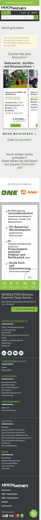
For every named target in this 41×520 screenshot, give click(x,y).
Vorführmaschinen (10, 463)
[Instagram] (21, 353)
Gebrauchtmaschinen (11, 461)
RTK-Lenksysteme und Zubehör (15, 335)
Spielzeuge (6, 343)
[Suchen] (35, 17)
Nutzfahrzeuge (8, 385)
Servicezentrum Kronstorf (13, 430)
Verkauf (5, 427)
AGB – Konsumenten (10, 494)
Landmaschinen (9, 330)
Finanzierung (7, 395)
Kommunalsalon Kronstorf (13, 440)
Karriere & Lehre (9, 410)
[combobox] (19, 17)
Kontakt (5, 502)
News (4, 367)
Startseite (28, 164)
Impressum (6, 490)
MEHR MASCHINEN (20, 133)
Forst (4, 338)
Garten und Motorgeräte (12, 340)
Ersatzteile (6, 332)
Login (23, 13)
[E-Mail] (4, 353)
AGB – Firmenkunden (10, 498)
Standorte (6, 443)
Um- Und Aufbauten (10, 387)
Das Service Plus (9, 382)
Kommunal (6, 390)
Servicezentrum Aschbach (13, 432)
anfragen (15, 125)
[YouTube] (15, 353)
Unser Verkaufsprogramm (13, 327)
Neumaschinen (8, 466)
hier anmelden (24, 309)
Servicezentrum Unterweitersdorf (16, 438)
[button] (4, 516)
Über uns (5, 408)
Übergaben (7, 370)
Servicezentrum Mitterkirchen (15, 435)
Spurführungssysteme (11, 393)
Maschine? (19, 57)
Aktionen (6, 346)
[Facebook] (9, 353)
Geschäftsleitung (9, 446)
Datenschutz (7, 506)
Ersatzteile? (23, 140)
